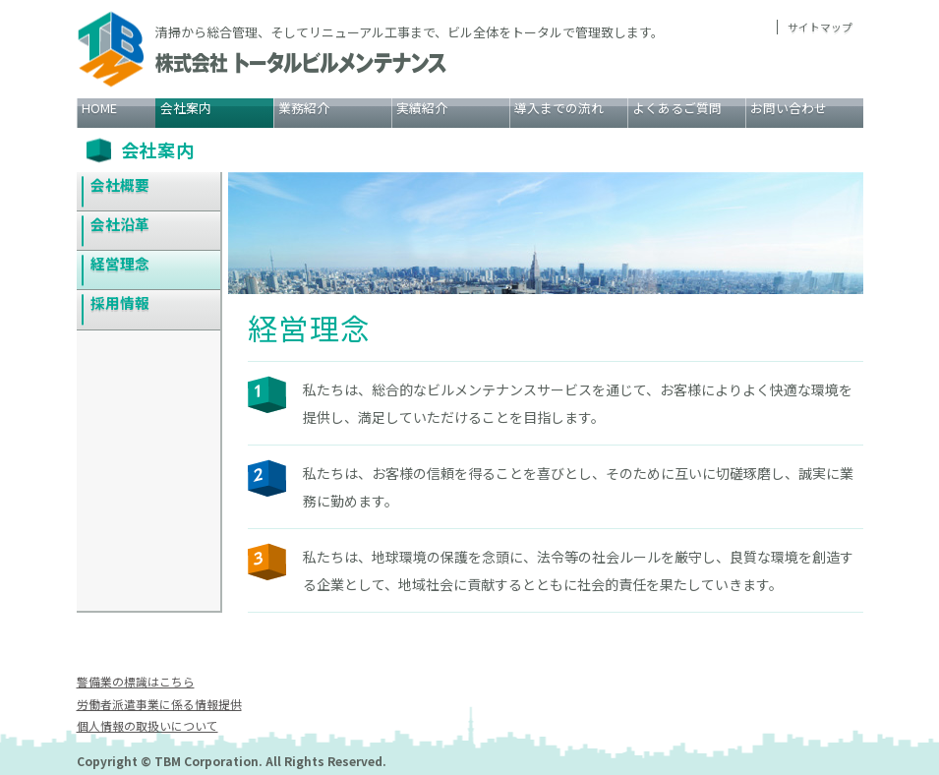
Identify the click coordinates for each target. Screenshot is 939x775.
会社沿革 (120, 224)
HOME (99, 107)
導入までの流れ (559, 107)
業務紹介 (303, 107)
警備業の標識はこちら (136, 681)
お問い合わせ (788, 107)
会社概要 (120, 184)
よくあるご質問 (677, 107)
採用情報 (120, 305)
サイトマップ (820, 27)
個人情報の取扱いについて (147, 725)
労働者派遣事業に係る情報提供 (159, 703)
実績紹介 (421, 107)
